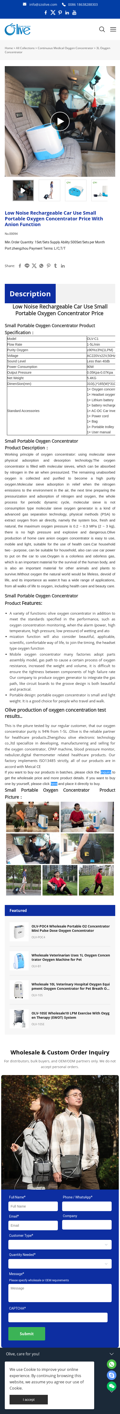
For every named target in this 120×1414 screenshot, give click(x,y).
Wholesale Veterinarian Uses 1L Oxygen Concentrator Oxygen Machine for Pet (71, 957)
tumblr (55, 265)
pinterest (48, 265)
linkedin (62, 265)
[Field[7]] (33, 1206)
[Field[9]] (33, 1225)
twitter (34, 265)
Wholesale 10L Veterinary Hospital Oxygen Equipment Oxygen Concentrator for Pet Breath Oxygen (71, 986)
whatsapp (41, 265)
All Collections (25, 48)
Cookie (30, 1369)
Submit (27, 1333)
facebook (19, 265)
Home (9, 48)
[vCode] (58, 1317)
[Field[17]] (87, 1206)
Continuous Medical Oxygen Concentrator (65, 48)
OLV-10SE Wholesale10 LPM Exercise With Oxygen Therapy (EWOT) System (70, 1015)
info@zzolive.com (43, 4)
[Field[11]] (87, 1225)
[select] (60, 1244)
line (27, 265)
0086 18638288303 (83, 4)
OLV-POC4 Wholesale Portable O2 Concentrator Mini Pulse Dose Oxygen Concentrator (71, 928)
